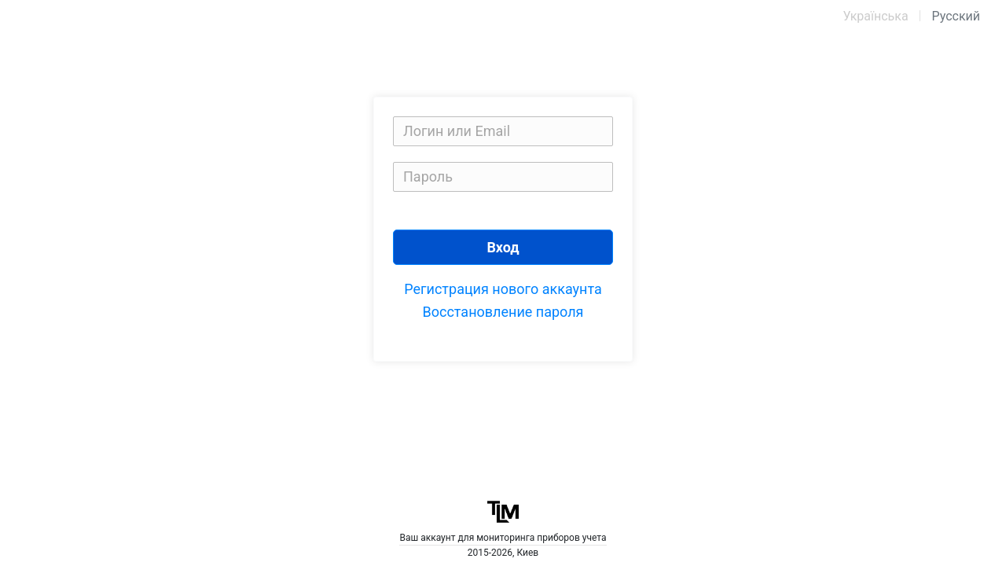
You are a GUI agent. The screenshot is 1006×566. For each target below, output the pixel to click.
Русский (955, 16)
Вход (502, 247)
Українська (875, 16)
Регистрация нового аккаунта (503, 289)
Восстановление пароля (503, 311)
